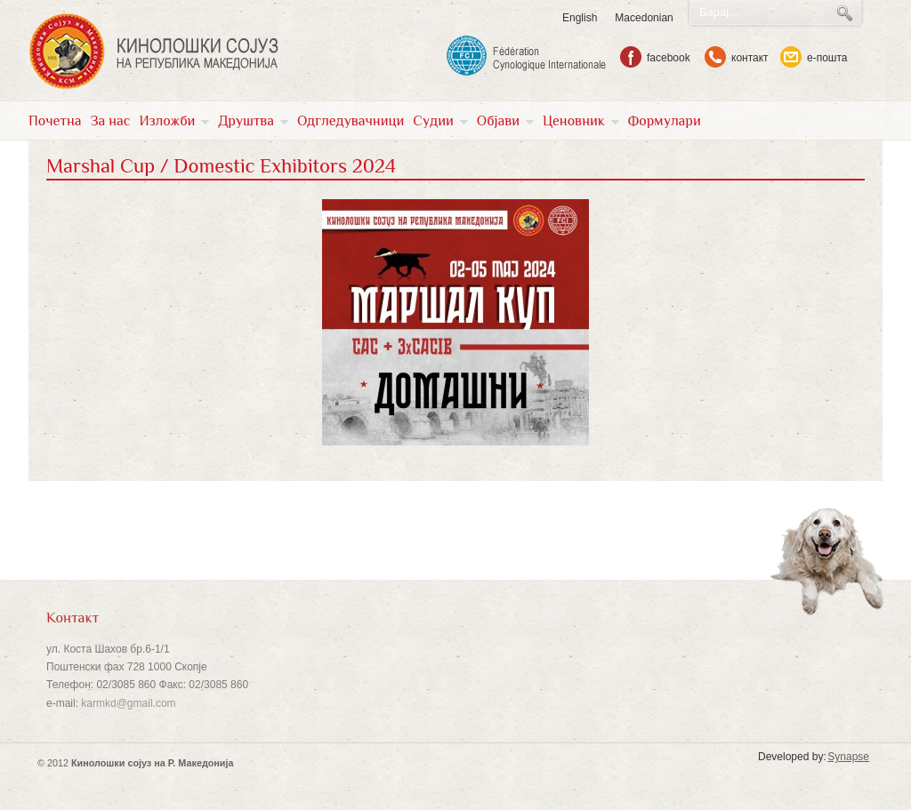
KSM (153, 51)
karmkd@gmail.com (128, 703)
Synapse (848, 756)
